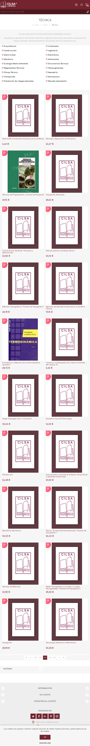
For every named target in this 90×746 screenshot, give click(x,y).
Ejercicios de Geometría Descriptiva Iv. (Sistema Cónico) (65, 308)
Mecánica (7, 59)
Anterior (31, 658)
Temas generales (54, 68)
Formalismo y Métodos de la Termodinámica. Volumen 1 (21, 364)
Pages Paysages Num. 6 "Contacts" (17, 419)
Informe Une (7, 475)
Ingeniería (52, 51)
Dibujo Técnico (10, 72)
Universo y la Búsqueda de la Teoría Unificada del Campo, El (65, 364)
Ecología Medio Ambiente (15, 64)
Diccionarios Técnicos (57, 64)
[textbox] (42, 11)
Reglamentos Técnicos (13, 68)
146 (40, 658)
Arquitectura (9, 46)
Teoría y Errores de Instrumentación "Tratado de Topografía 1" (66, 532)
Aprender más (45, 743)
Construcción (9, 51)
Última (64, 658)
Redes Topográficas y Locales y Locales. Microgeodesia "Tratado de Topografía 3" (63, 588)
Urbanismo (52, 46)
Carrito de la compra (86, 4)
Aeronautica (53, 77)
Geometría (52, 72)
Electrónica (52, 55)
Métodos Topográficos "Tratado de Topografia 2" (23, 307)
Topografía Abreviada (55, 195)
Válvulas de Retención (11, 587)
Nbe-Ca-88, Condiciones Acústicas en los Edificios (23, 139)
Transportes (8, 77)
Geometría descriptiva (11, 531)
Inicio (37, 25)
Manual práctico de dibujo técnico (60, 251)
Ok (45, 737)
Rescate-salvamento (56, 81)
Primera (26, 658)
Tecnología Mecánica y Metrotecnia (61, 643)
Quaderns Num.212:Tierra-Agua (59, 419)
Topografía (7, 643)
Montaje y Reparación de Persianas (61, 139)
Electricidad (9, 55)
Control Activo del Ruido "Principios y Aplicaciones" (17, 252)
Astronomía (52, 59)
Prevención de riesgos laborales (18, 81)
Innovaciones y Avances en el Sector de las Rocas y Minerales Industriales (67, 476)
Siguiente (59, 658)
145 (35, 658)
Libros (45, 25)
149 (54, 658)
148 (49, 658)
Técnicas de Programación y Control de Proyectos (23, 195)
